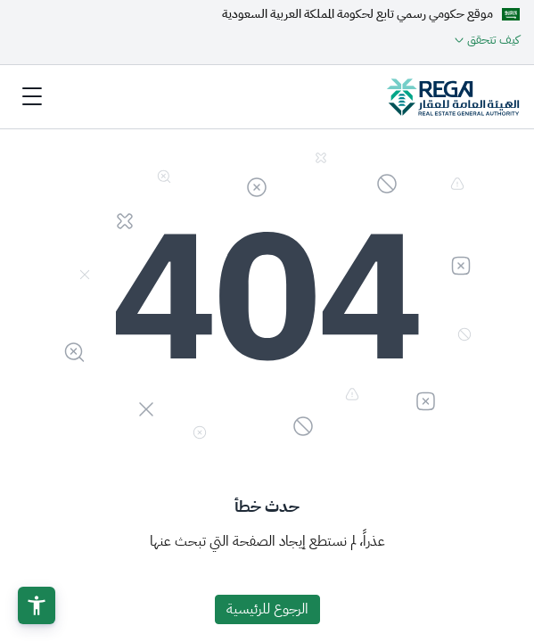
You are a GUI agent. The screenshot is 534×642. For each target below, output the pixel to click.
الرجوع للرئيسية (267, 609)
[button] (36, 605)
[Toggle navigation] (32, 96)
